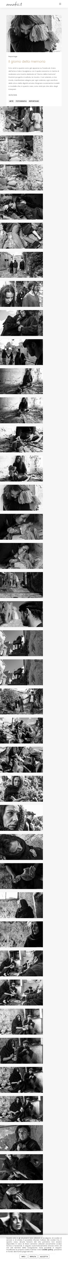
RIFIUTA (33, 1256)
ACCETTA (44, 1256)
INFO (23, 1256)
